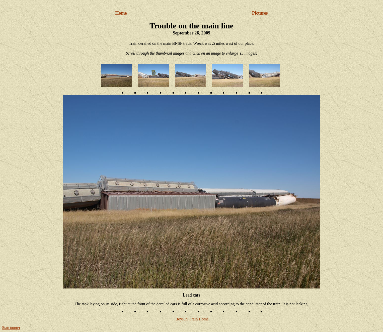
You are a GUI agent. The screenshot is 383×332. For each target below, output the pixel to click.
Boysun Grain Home (191, 319)
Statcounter (11, 327)
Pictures (260, 13)
